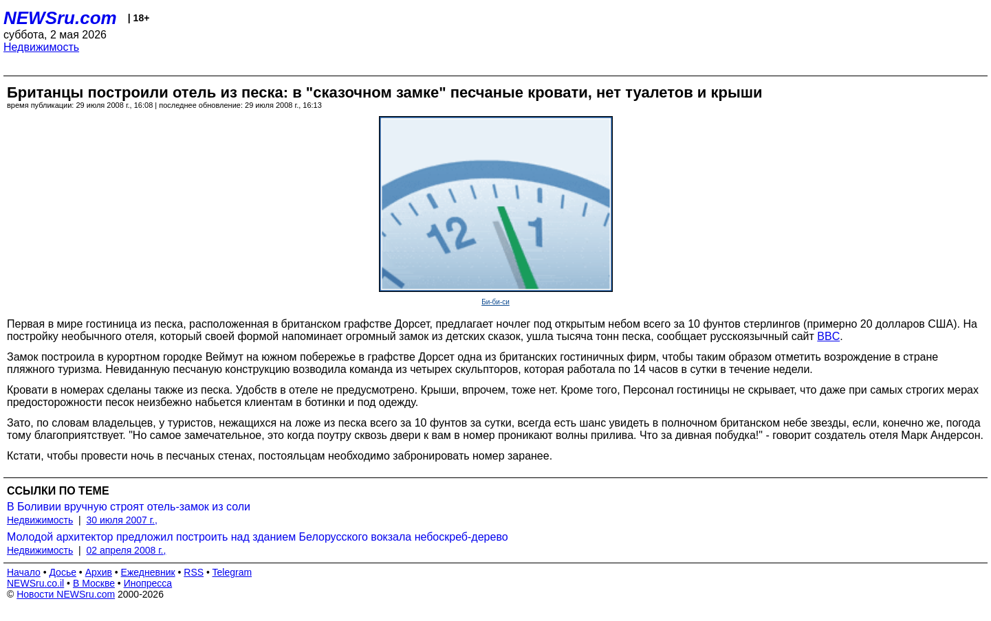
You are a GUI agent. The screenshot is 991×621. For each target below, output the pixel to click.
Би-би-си (495, 302)
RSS (194, 572)
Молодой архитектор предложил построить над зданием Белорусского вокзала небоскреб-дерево (257, 537)
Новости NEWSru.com (66, 594)
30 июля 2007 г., (122, 520)
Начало (24, 572)
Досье (62, 572)
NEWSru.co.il (35, 583)
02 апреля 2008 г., (126, 550)
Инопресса (148, 583)
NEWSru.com (60, 18)
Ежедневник (148, 572)
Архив (98, 572)
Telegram (232, 572)
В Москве (94, 583)
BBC (828, 336)
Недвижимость (41, 47)
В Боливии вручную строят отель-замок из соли (128, 506)
